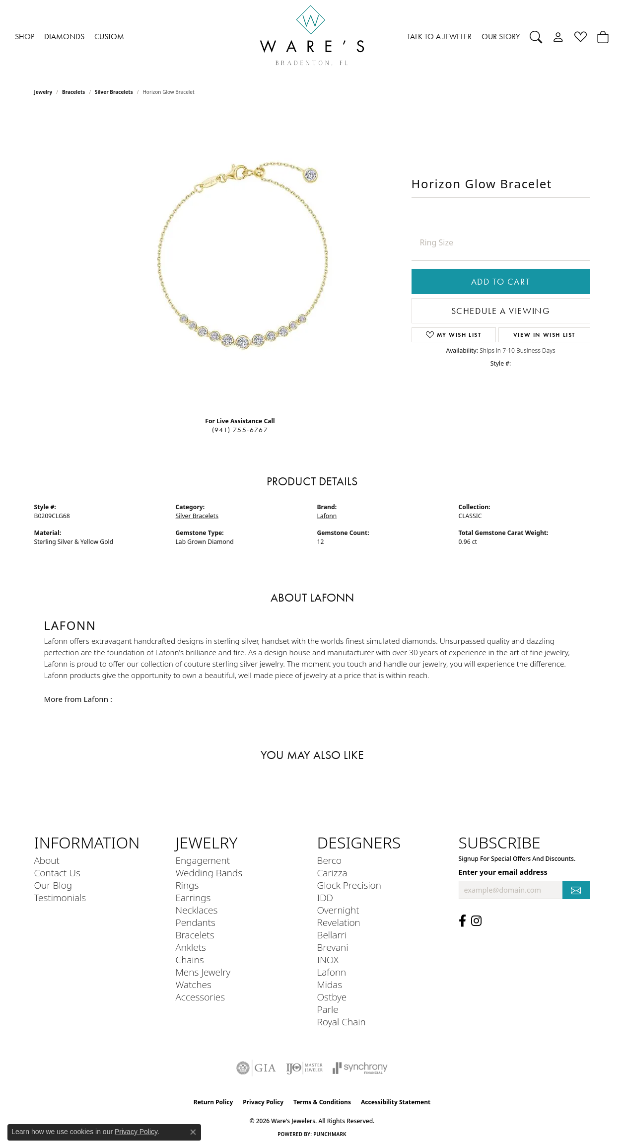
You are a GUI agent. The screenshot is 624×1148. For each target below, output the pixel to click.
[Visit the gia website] (256, 1068)
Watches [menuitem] (193, 984)
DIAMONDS (64, 36)
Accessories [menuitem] (200, 996)
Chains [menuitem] (190, 959)
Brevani (332, 947)
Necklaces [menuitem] (197, 910)
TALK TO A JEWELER (439, 36)
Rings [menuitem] (187, 885)
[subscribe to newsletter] (576, 890)
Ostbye (332, 996)
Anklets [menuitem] (191, 947)
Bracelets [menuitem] (195, 934)
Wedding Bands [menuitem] (209, 872)
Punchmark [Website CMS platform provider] (330, 1134)
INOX (328, 959)
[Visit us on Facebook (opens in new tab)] (462, 921)
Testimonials (60, 897)
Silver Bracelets (114, 91)
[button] (536, 37)
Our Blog (53, 885)
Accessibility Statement (395, 1102)
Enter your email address (503, 872)
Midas (330, 984)
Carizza (332, 872)
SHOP (24, 36)
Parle (328, 1009)
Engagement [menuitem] (203, 860)
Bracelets (73, 91)
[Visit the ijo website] (304, 1068)
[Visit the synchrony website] (360, 1068)
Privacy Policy (263, 1102)
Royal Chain (341, 1021)
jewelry (43, 91)
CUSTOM (109, 36)
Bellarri (332, 934)
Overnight (338, 910)
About (47, 860)
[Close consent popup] (193, 1132)
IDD (325, 897)
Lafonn (327, 516)
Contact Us (57, 872)
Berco (329, 860)
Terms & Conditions (322, 1102)
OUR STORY (501, 36)
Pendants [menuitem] (195, 922)
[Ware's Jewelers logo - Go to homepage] (312, 37)
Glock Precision (349, 885)
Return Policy (213, 1102)
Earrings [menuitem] (193, 897)
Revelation (338, 922)
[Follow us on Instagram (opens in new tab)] (476, 921)
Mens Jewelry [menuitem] (203, 972)
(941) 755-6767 (240, 430)
